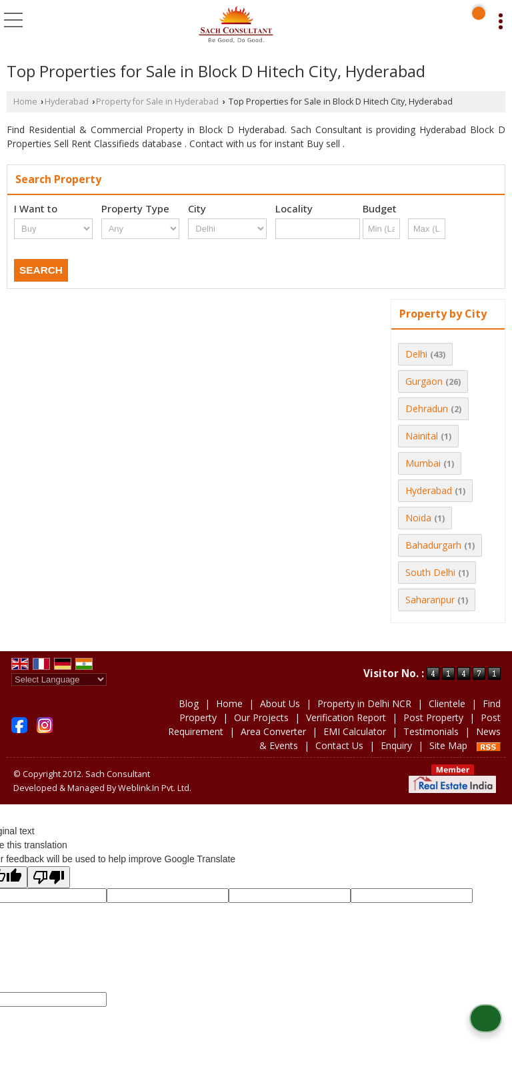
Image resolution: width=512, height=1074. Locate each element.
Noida (418, 517)
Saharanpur (430, 599)
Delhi (416, 354)
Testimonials (431, 731)
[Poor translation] (48, 877)
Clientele (447, 703)
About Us (280, 703)
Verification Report (346, 717)
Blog (189, 703)
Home (25, 101)
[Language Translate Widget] (59, 679)
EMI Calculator (354, 731)
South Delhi (430, 572)
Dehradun (426, 408)
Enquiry (396, 745)
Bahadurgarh (433, 545)
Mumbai (423, 463)
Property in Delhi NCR (364, 703)
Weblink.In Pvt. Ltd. (154, 788)
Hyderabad (67, 101)
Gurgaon (424, 381)
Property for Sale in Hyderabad (157, 101)
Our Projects (261, 717)
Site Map (448, 745)
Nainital (421, 435)
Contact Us (339, 745)
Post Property (433, 717)
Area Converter (273, 731)
